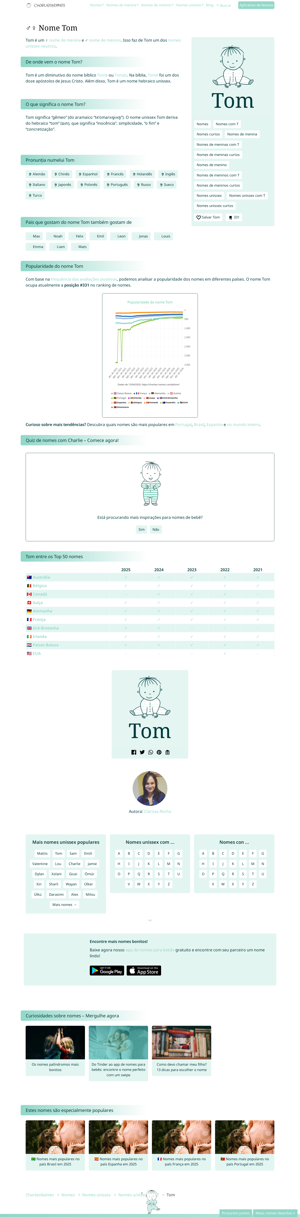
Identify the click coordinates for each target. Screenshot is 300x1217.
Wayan (71, 884)
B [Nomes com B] (213, 853)
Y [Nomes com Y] (243, 884)
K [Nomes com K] (233, 863)
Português (117, 184)
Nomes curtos (208, 134)
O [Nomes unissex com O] (119, 874)
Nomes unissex (188, 5)
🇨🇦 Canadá (37, 594)
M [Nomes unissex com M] (168, 863)
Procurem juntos (235, 1213)
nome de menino (105, 40)
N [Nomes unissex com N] (178, 863)
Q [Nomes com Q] (223, 874)
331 (233, 217)
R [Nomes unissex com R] (149, 874)
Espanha (214, 424)
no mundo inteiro (243, 424)
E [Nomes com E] (243, 853)
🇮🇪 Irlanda (37, 636)
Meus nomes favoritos (274, 1213)
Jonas (143, 236)
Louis (165, 236)
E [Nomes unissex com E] (159, 853)
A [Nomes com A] (203, 853)
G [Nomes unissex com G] (178, 853)
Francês (114, 174)
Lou (58, 863)
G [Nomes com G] (263, 853)
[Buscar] (226, 5)
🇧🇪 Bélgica (37, 585)
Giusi (73, 874)
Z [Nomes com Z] (253, 884)
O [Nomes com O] (203, 874)
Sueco (167, 184)
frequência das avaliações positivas (84, 279)
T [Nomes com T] (253, 874)
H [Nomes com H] (203, 863)
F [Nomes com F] (253, 853)
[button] (117, 709)
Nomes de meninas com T (218, 144)
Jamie (92, 863)
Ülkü (38, 894)
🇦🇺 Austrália (38, 577)
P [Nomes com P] (213, 874)
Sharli (53, 884)
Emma (38, 246)
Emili (88, 853)
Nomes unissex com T (247, 195)
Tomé (102, 75)
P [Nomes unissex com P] (129, 874)
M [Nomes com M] (252, 863)
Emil (100, 236)
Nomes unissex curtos (215, 205)
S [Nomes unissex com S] (159, 874)
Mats (82, 246)
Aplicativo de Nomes (256, 5)
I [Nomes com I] (213, 863)
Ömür (89, 874)
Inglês (168, 174)
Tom (58, 853)
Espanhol (88, 174)
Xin (39, 884)
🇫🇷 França (36, 619)
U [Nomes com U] (263, 874)
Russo (144, 184)
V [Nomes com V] (213, 884)
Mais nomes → (64, 904)
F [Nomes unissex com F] (169, 853)
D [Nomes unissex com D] (149, 853)
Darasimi (56, 894)
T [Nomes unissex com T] (169, 874)
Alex (74, 894)
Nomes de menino (156, 5)
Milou (90, 894)
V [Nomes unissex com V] (129, 884)
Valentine (40, 863)
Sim (142, 529)
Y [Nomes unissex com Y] (159, 884)
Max (36, 236)
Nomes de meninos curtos (218, 185)
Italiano (36, 184)
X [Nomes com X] (233, 884)
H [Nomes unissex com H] (119, 863)
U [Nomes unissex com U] (178, 874)
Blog (210, 5)
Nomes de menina (121, 5)
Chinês (61, 174)
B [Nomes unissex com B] (129, 853)
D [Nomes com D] (233, 853)
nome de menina (65, 40)
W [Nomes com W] (223, 884)
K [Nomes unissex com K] (149, 863)
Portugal (183, 424)
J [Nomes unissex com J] (138, 863)
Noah (58, 236)
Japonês (62, 184)
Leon (121, 236)
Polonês (88, 184)
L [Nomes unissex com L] (159, 863)
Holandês (142, 174)
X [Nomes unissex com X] (149, 884)
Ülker (88, 884)
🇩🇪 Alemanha (39, 611)
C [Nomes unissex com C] (139, 853)
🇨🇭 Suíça (35, 602)
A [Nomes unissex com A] (119, 853)
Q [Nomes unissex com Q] (139, 874)
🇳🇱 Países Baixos (43, 645)
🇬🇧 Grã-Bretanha (43, 628)
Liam (61, 246)
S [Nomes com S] (243, 874)
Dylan (39, 874)
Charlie (74, 863)
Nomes (96, 5)
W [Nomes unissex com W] (138, 884)
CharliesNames (40, 1194)
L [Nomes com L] (243, 863)
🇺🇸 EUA (34, 653)
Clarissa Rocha (157, 811)
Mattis (42, 853)
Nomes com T (227, 124)
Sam (73, 853)
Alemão (36, 174)
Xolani (56, 874)
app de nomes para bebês (150, 950)
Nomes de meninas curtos (218, 154)
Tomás (121, 75)
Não (155, 529)
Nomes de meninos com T (218, 175)
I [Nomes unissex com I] (129, 863)
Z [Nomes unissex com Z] (169, 884)
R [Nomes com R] (233, 874)
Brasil (199, 424)
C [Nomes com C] (223, 853)
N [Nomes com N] (263, 863)
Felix (79, 236)
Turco (35, 195)
